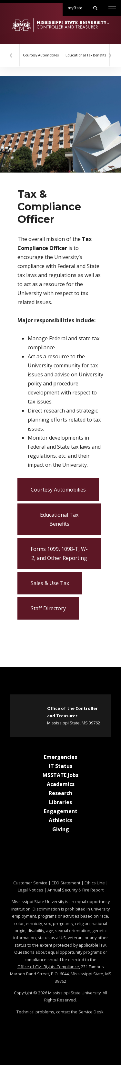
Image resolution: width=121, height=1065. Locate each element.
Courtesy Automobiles (41, 55)
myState (77, 5)
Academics (61, 784)
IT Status (60, 766)
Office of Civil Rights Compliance (48, 967)
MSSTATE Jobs (60, 775)
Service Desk (91, 1012)
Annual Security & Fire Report (75, 890)
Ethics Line (95, 883)
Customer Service (30, 883)
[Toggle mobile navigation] (112, 8)
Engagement (60, 811)
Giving (60, 829)
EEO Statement (66, 883)
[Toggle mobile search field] (95, 8)
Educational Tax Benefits (86, 55)
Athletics (60, 820)
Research (60, 793)
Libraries (60, 802)
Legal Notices (30, 890)
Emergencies (60, 757)
